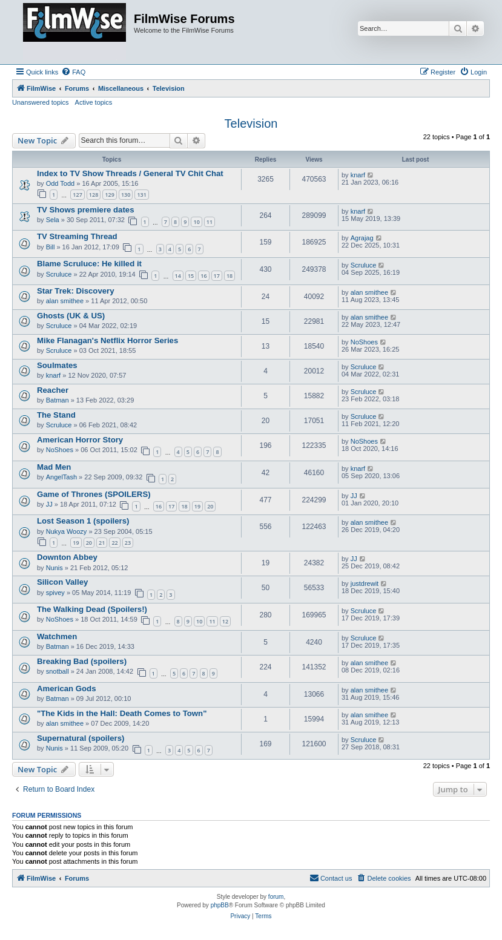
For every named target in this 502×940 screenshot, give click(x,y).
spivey (55, 592)
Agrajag (362, 238)
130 (125, 195)
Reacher (52, 390)
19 (197, 506)
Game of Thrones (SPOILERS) (94, 494)
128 (93, 195)
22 (114, 543)
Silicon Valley (62, 582)
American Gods (66, 688)
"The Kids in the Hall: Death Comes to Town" (121, 713)
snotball (57, 671)
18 (229, 276)
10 (196, 222)
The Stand (56, 414)
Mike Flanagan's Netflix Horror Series (107, 340)
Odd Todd (60, 183)
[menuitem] (73, 72)
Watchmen (57, 636)
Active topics (94, 102)
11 (209, 222)
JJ (49, 504)
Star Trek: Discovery (75, 290)
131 (141, 195)
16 (203, 276)
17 (217, 276)
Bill (50, 247)
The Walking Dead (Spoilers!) (92, 609)
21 (102, 543)
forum (276, 896)
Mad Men (54, 467)
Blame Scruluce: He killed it (89, 263)
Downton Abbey (67, 557)
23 (128, 543)
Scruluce (59, 274)
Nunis (54, 567)
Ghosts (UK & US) (71, 315)
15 (191, 276)
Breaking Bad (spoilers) (82, 661)
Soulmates (57, 365)
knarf (358, 175)
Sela (52, 219)
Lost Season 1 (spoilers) (83, 520)
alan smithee (65, 300)
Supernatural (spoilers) (80, 738)
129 (109, 195)
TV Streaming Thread (77, 236)
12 (225, 621)
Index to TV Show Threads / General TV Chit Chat (130, 173)
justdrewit (364, 583)
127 (77, 195)
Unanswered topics (40, 102)
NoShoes (364, 342)
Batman (57, 400)
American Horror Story (80, 439)
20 (210, 506)
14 (178, 276)
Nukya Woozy (66, 531)
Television (251, 123)
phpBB (220, 905)
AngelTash (61, 477)
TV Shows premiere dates (85, 209)
